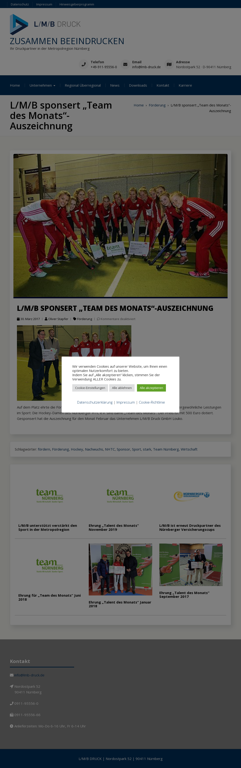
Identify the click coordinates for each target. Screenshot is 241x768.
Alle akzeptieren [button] (151, 388)
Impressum (125, 402)
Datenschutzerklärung (94, 402)
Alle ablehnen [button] (122, 388)
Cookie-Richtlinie (152, 402)
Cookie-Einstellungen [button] (90, 388)
